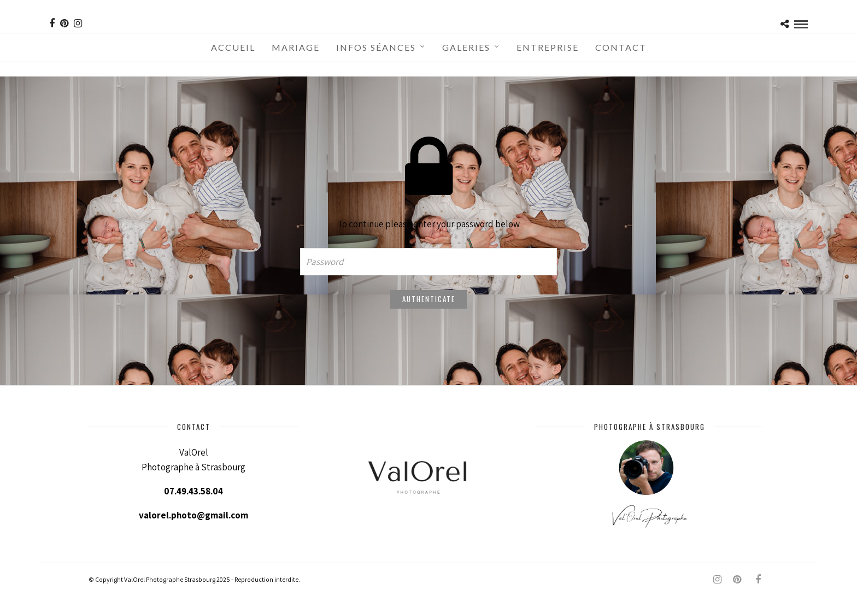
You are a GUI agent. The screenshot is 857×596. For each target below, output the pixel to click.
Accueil (233, 47)
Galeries (466, 47)
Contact (621, 47)
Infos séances (376, 47)
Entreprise (547, 47)
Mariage (296, 47)
